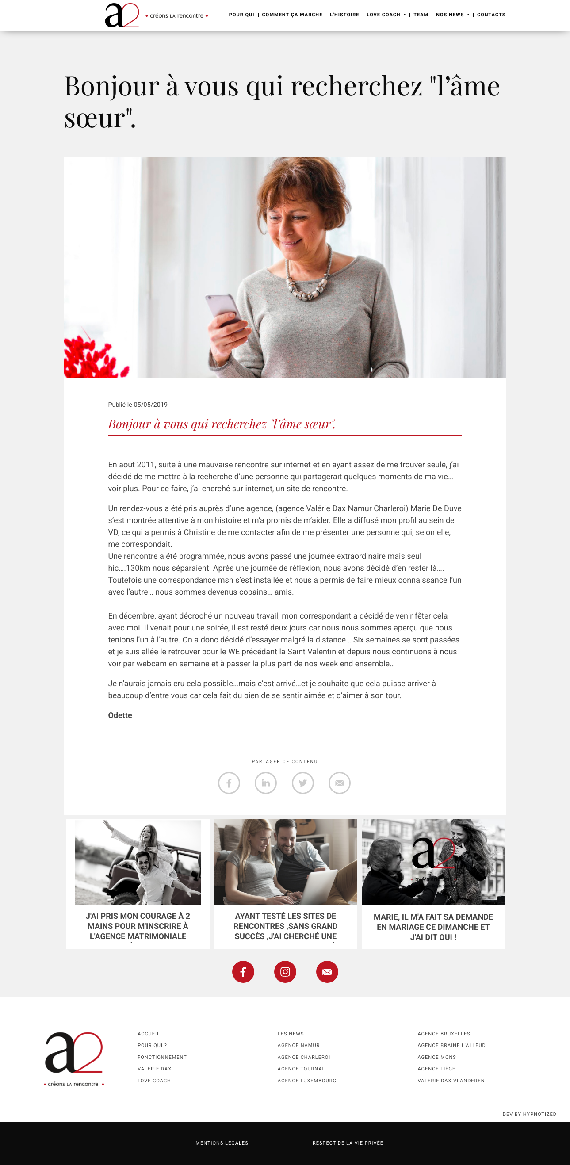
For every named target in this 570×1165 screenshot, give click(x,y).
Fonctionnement (162, 1057)
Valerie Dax (155, 1069)
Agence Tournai (301, 1069)
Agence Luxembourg (307, 1081)
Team (420, 15)
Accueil (149, 1034)
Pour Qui (242, 15)
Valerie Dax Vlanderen (451, 1081)
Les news (291, 1034)
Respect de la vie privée (348, 1143)
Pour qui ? (152, 1045)
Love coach (154, 1081)
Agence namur (299, 1045)
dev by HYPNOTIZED (530, 1114)
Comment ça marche (292, 15)
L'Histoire (344, 15)
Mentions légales (221, 1143)
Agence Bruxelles (443, 1034)
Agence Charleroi (304, 1057)
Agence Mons (436, 1057)
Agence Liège (436, 1069)
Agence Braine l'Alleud (451, 1045)
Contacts (491, 15)
